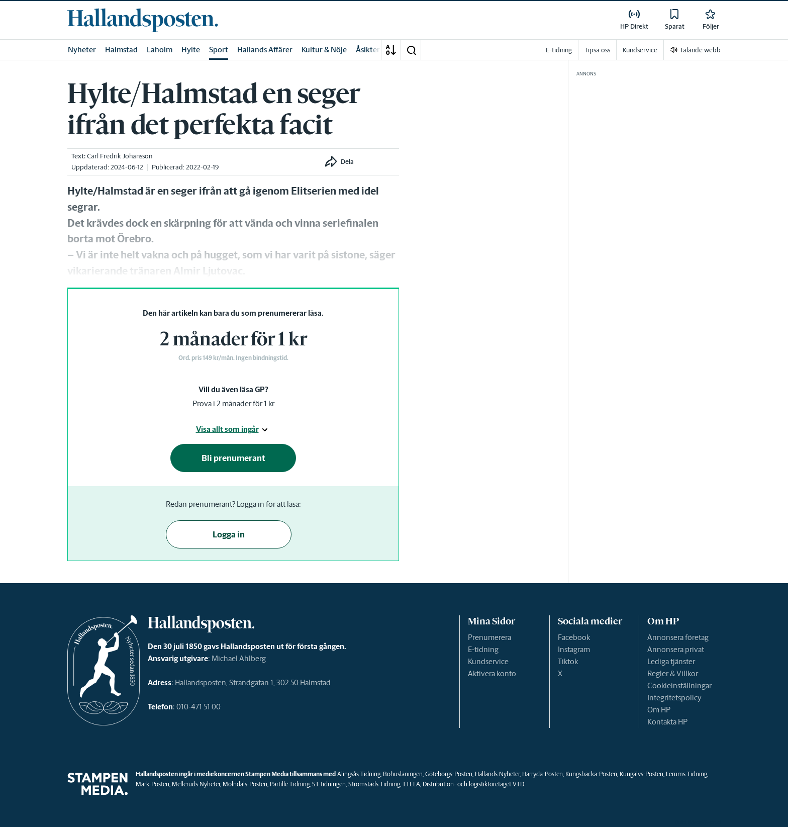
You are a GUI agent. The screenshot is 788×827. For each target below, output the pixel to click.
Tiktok (568, 661)
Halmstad (121, 49)
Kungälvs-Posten (641, 774)
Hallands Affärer (264, 49)
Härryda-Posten (542, 774)
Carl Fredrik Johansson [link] (119, 156)
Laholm (159, 49)
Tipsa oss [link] (597, 50)
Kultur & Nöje (324, 49)
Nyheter (82, 49)
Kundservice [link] (640, 50)
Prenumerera (489, 637)
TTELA (411, 784)
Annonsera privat (675, 649)
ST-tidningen (329, 784)
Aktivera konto (492, 673)
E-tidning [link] (559, 50)
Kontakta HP (667, 721)
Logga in (229, 534)
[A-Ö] (391, 50)
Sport (218, 49)
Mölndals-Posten (245, 784)
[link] (142, 20)
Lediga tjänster (671, 661)
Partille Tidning (290, 784)
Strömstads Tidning (374, 784)
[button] (411, 50)
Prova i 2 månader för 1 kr (233, 403)
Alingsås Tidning (358, 774)
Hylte (190, 49)
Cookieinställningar (679, 685)
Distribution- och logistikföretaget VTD (473, 784)
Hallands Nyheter (497, 774)
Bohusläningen (403, 774)
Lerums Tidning (686, 774)
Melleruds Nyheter (196, 784)
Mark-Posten (152, 784)
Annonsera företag (678, 637)
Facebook (574, 637)
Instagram (574, 649)
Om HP (658, 709)
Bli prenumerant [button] (233, 458)
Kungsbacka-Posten (591, 774)
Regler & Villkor (672, 673)
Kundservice (488, 661)
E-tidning (483, 649)
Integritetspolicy (674, 697)
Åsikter (368, 49)
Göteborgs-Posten (448, 774)
